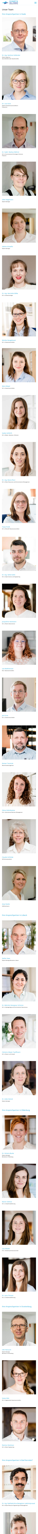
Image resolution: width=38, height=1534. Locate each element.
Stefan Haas (6, 958)
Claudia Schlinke (7, 857)
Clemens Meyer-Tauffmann (11, 1052)
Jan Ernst (5, 715)
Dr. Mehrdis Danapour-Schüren (13, 1005)
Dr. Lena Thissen (7, 1295)
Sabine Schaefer (7, 246)
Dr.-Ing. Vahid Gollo (8, 575)
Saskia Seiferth (7, 433)
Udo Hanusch (6, 1350)
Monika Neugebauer (9, 340)
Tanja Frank (6, 527)
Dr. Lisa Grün (6, 104)
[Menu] (35, 3)
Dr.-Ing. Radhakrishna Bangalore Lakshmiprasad (18, 1503)
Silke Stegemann (7, 200)
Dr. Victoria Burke (8, 1153)
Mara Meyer (6, 386)
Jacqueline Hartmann (9, 622)
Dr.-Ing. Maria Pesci (8, 480)
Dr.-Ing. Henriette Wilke (10, 293)
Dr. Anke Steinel (7, 1099)
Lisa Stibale (6, 1249)
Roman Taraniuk (7, 763)
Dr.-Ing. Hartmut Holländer (11, 55)
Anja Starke (6, 904)
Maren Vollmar (7, 1202)
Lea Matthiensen (7, 669)
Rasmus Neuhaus (8, 1445)
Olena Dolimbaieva (8, 810)
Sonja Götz (5, 1398)
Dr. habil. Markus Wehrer (10, 152)
